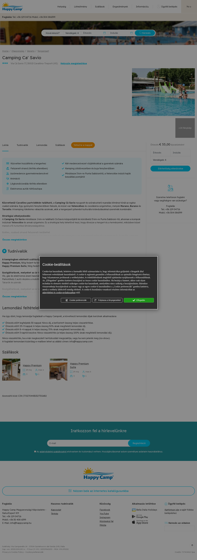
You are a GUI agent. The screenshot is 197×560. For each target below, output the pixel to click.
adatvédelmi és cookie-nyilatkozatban (59, 292)
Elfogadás (139, 300)
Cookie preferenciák (75, 300)
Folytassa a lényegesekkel (107, 300)
